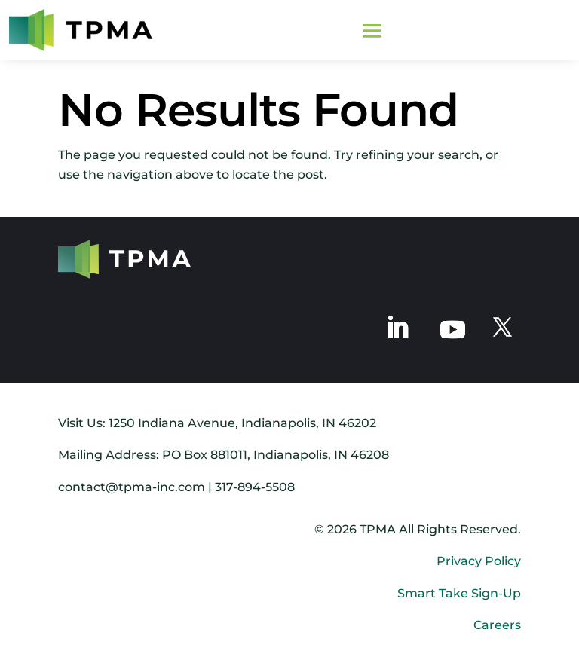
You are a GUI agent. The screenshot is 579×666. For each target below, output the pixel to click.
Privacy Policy (479, 561)
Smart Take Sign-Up (459, 593)
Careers (497, 625)
